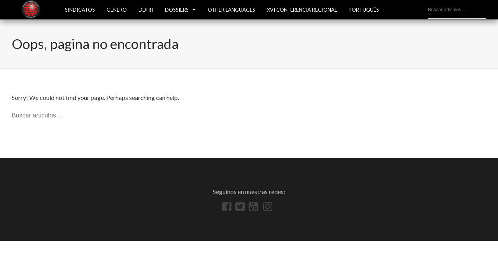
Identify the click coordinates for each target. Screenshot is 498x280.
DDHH (146, 10)
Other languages (231, 10)
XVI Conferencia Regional (302, 10)
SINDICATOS (80, 10)
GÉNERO (117, 10)
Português (364, 10)
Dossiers (177, 10)
